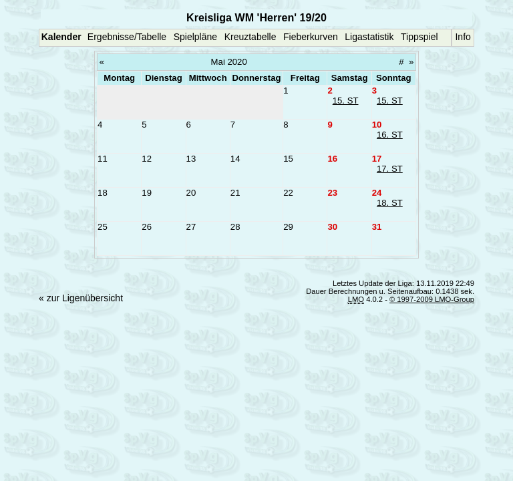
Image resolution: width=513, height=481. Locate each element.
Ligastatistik (369, 36)
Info (462, 36)
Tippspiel (419, 36)
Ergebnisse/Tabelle (127, 36)
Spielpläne (195, 36)
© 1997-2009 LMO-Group (431, 299)
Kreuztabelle (250, 36)
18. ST (390, 203)
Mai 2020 (229, 62)
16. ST (390, 135)
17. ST (390, 169)
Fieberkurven (310, 36)
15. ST (346, 101)
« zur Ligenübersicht (81, 298)
